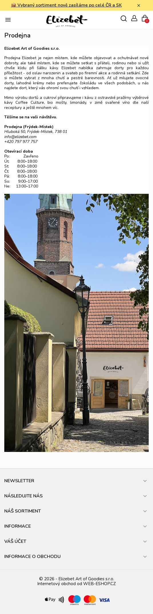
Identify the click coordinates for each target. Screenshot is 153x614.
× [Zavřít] (138, 5)
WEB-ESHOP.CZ (99, 584)
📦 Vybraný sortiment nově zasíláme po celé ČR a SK (66, 5)
